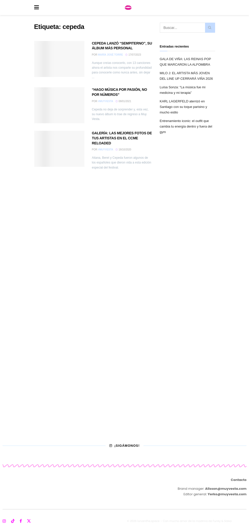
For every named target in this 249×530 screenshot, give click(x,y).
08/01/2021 (123, 101)
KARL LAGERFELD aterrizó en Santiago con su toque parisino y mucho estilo (183, 106)
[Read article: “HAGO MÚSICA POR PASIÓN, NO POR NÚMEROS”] (59, 105)
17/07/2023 (133, 54)
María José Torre (110, 54)
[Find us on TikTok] (13, 521)
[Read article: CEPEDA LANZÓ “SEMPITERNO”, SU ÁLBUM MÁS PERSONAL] (59, 59)
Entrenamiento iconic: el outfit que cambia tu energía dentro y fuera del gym (186, 126)
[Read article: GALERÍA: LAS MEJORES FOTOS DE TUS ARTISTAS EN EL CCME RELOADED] (59, 149)
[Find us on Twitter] (29, 521)
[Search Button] (210, 28)
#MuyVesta (105, 101)
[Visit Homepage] (128, 8)
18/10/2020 (123, 149)
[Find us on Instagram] (4, 521)
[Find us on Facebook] (21, 521)
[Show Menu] (36, 7)
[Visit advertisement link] (124, 314)
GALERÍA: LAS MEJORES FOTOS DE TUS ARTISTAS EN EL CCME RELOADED (122, 138)
